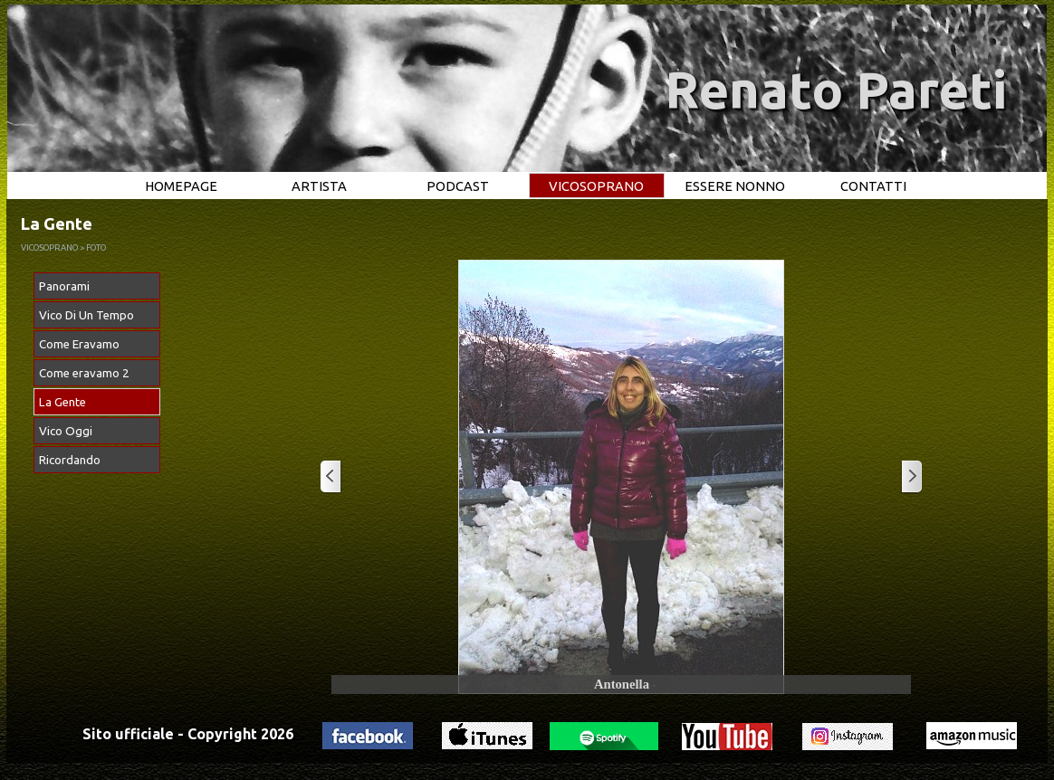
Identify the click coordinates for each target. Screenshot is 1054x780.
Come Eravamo (79, 344)
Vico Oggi (65, 431)
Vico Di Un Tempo (86, 315)
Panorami (64, 286)
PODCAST (457, 186)
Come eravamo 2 (84, 373)
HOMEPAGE (181, 186)
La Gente (62, 402)
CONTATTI (873, 186)
